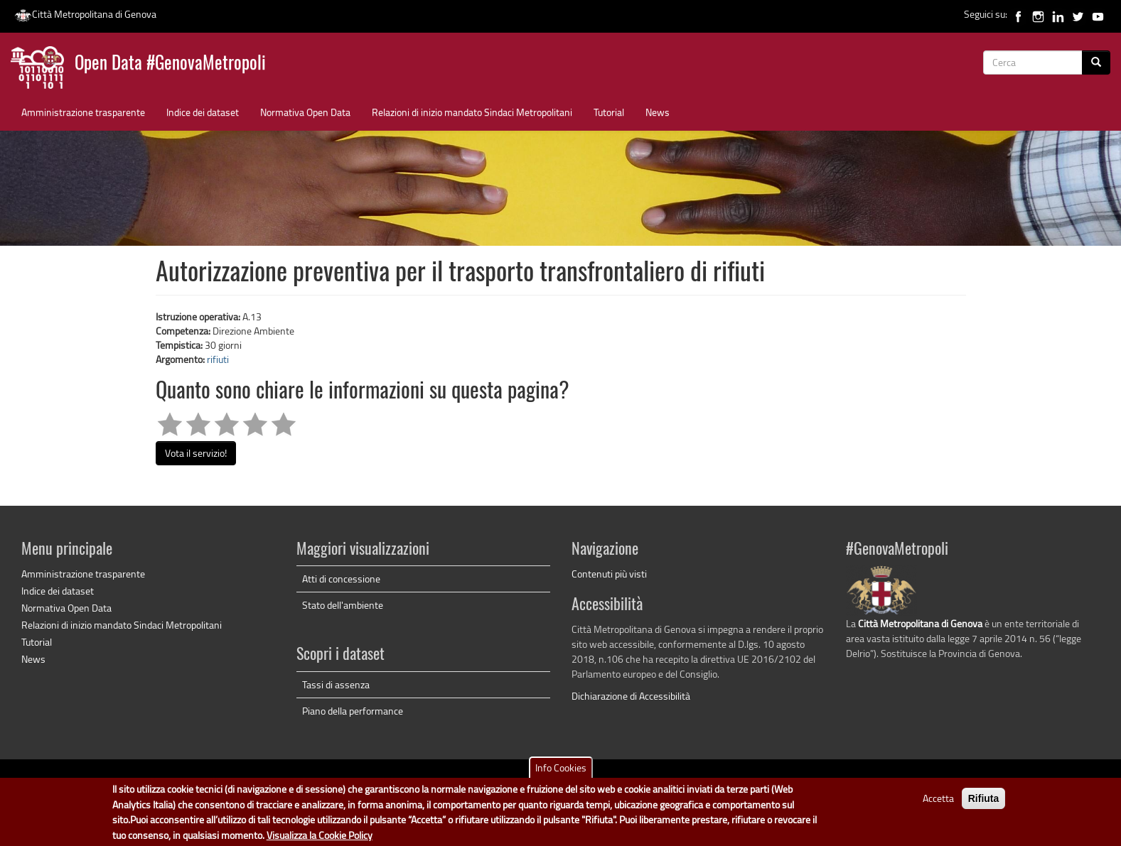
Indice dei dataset (202, 112)
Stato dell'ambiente (342, 605)
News (657, 112)
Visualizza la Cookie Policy (319, 835)
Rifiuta (983, 799)
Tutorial (609, 112)
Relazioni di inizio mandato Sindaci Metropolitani (472, 112)
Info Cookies (560, 768)
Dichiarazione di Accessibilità (631, 696)
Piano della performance (352, 710)
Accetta (938, 799)
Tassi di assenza (336, 684)
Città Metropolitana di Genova (85, 14)
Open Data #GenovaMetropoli (170, 64)
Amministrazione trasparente (83, 112)
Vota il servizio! (196, 453)
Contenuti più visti (609, 573)
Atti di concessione (341, 578)
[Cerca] (1096, 62)
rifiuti (218, 359)
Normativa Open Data (305, 112)
